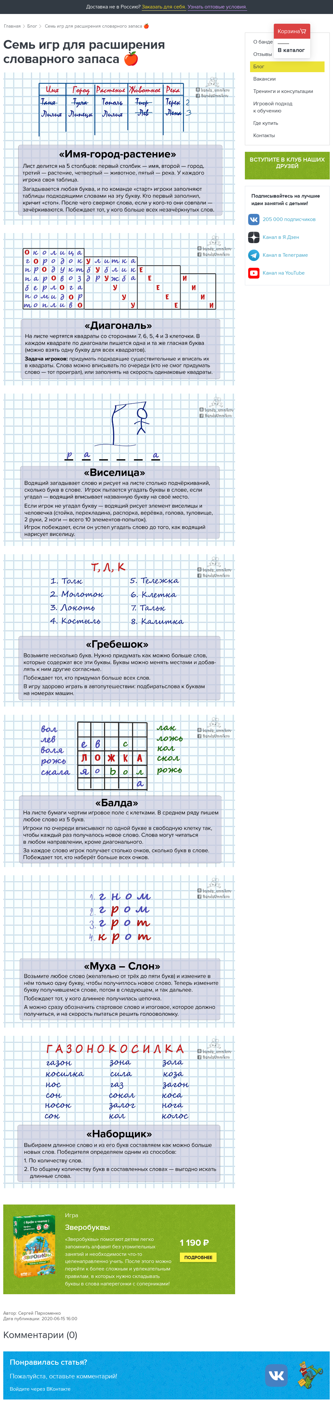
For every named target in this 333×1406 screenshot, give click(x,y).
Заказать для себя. (164, 6)
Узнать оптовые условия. (217, 6)
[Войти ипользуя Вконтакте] (276, 1375)
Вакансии (264, 79)
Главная (12, 26)
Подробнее (198, 1257)
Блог (32, 26)
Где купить (265, 123)
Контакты (264, 135)
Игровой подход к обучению (272, 107)
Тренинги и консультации (283, 91)
